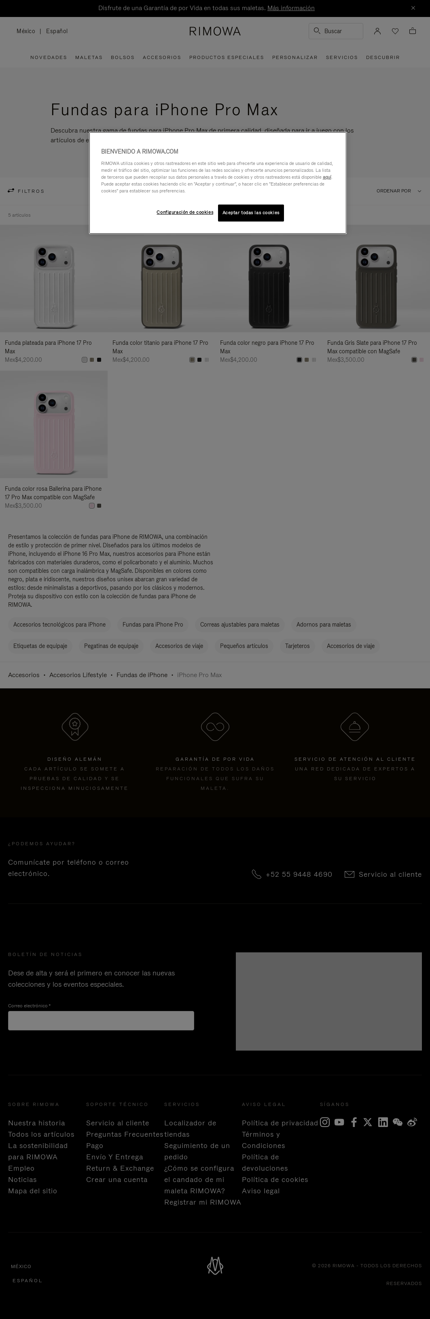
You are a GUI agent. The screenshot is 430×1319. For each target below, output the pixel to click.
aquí (327, 177)
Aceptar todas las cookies (251, 212)
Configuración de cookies (185, 212)
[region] (218, 183)
